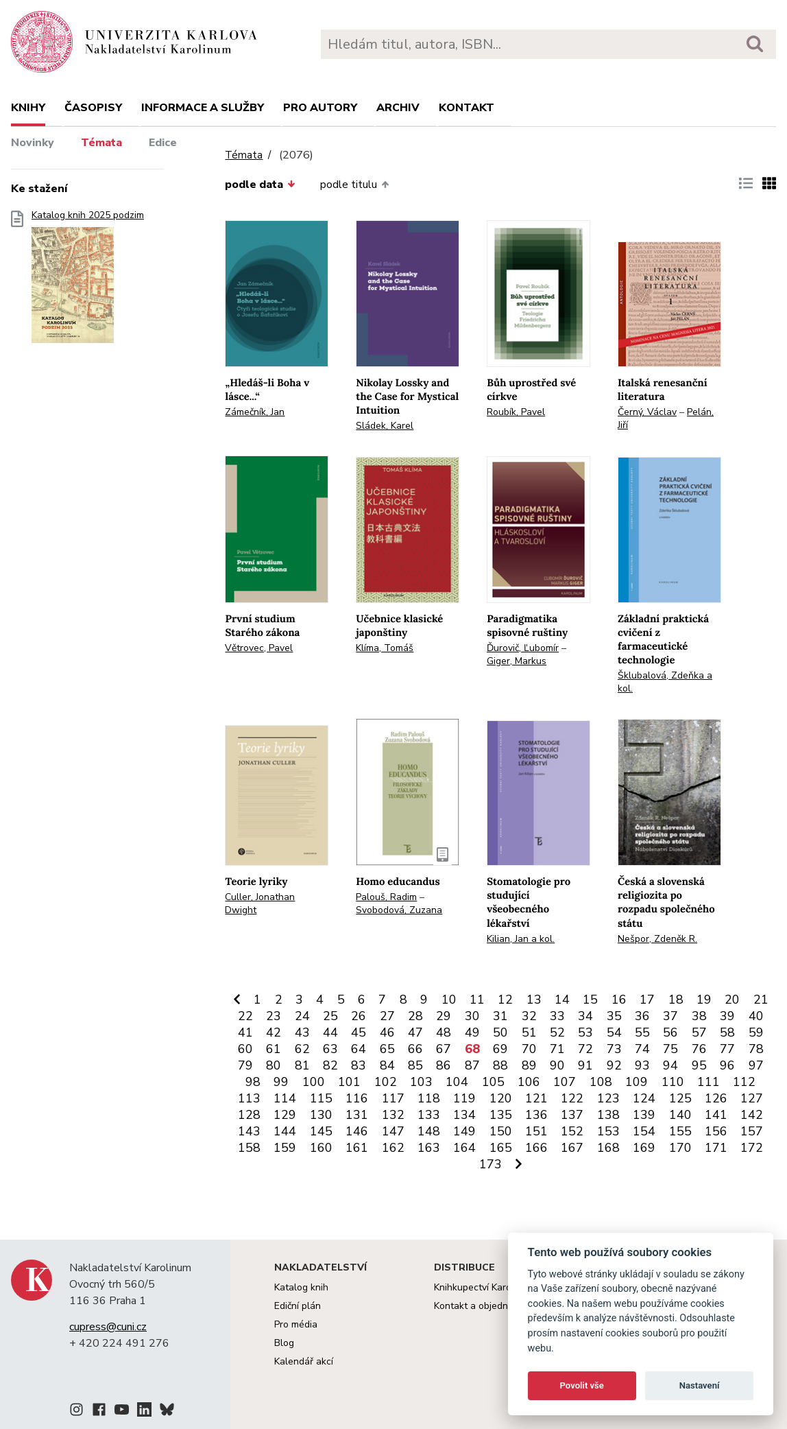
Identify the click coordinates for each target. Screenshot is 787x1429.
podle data (260, 184)
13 (534, 999)
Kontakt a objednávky (481, 1305)
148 (428, 1131)
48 (443, 1032)
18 (675, 999)
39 (727, 1016)
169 (644, 1147)
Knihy (28, 107)
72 (585, 1049)
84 (387, 1065)
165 (500, 1147)
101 (349, 1082)
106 (529, 1082)
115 (321, 1098)
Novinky (32, 142)
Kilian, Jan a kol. (521, 938)
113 (249, 1098)
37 (670, 1016)
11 (477, 999)
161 (357, 1147)
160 (321, 1147)
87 (472, 1065)
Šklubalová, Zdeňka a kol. (665, 682)
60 (245, 1049)
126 (716, 1098)
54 (614, 1032)
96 (727, 1065)
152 (572, 1131)
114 (285, 1098)
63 (330, 1049)
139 (644, 1115)
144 (285, 1131)
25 (330, 1016)
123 (608, 1098)
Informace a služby (202, 107)
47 (415, 1032)
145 (321, 1131)
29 (443, 1016)
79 (245, 1065)
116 (357, 1098)
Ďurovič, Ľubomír (523, 647)
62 (302, 1049)
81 (302, 1065)
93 (642, 1065)
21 (760, 999)
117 (393, 1098)
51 (529, 1032)
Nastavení (699, 1385)
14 (562, 999)
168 (608, 1147)
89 (529, 1065)
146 (357, 1131)
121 (536, 1098)
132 (393, 1115)
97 (756, 1065)
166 (536, 1147)
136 (536, 1115)
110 (673, 1082)
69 (500, 1049)
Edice (163, 142)
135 (500, 1115)
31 (500, 1016)
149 (464, 1131)
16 (619, 999)
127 (751, 1098)
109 (636, 1082)
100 (313, 1082)
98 (253, 1082)
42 (273, 1032)
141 (716, 1115)
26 (358, 1016)
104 (457, 1082)
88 (500, 1065)
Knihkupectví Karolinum (484, 1287)
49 (472, 1032)
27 (387, 1016)
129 (285, 1115)
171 (716, 1147)
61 (273, 1049)
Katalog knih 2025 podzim (88, 281)
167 (572, 1147)
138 (608, 1115)
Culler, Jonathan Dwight (260, 903)
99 (281, 1082)
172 (751, 1147)
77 (727, 1049)
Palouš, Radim (386, 897)
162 (393, 1147)
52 (557, 1032)
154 (644, 1131)
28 (415, 1016)
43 (302, 1032)
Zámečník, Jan (254, 411)
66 (415, 1049)
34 (585, 1016)
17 (647, 999)
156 (716, 1131)
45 (358, 1032)
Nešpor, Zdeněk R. (657, 938)
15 (590, 999)
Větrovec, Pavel (259, 647)
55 (642, 1032)
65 (387, 1049)
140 (680, 1115)
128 (249, 1115)
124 (644, 1098)
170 (680, 1147)
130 (321, 1115)
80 (273, 1065)
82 (330, 1065)
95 (699, 1065)
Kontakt (466, 107)
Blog (284, 1342)
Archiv (398, 107)
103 (421, 1082)
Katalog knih (301, 1287)
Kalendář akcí (303, 1361)
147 (393, 1131)
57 (699, 1032)
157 (751, 1131)
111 (708, 1082)
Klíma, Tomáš (384, 647)
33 (557, 1016)
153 (608, 1131)
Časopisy (93, 107)
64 (358, 1049)
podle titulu (354, 184)
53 (585, 1032)
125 (680, 1098)
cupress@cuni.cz (108, 1326)
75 (670, 1049)
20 (732, 999)
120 (500, 1098)
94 (670, 1065)
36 (642, 1016)
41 (245, 1032)
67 (443, 1049)
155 (680, 1131)
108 (601, 1082)
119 (464, 1098)
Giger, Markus (516, 661)
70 (529, 1049)
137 (572, 1115)
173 (490, 1164)
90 (557, 1065)
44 (330, 1032)
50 (500, 1032)
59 (756, 1032)
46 (387, 1032)
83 (358, 1065)
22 (245, 1016)
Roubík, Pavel (516, 411)
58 (727, 1032)
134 (464, 1115)
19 (704, 999)
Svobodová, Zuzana (399, 910)
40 (756, 1016)
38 (699, 1016)
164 (464, 1147)
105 (493, 1082)
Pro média (295, 1324)
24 (302, 1016)
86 (443, 1065)
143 (249, 1131)
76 (699, 1049)
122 (572, 1098)
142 (751, 1115)
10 (449, 999)
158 (249, 1147)
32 (529, 1016)
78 (756, 1049)
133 (428, 1115)
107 (564, 1082)
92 (614, 1065)
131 (357, 1115)
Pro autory (320, 107)
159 (285, 1147)
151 (536, 1131)
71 (557, 1049)
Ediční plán (297, 1305)
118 (428, 1098)
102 (385, 1082)
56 (670, 1032)
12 (505, 999)
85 (415, 1065)
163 (428, 1147)
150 (500, 1131)
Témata (101, 142)
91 (585, 1065)
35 (614, 1016)
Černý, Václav (647, 411)
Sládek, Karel (384, 425)
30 (472, 1016)
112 (744, 1082)
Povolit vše (582, 1385)
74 (642, 1049)
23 (273, 1016)
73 (614, 1049)
